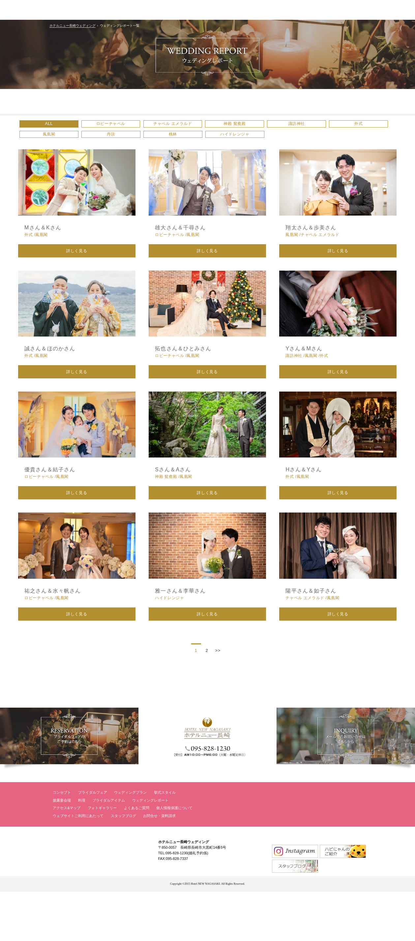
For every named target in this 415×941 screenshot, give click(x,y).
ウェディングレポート (150, 849)
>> (218, 699)
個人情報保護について (174, 857)
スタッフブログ (123, 865)
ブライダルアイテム (108, 849)
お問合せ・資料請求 (159, 865)
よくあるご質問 (136, 857)
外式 (53, 141)
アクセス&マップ (66, 857)
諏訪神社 (332, 126)
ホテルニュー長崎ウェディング (72, 25)
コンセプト (62, 841)
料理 (81, 849)
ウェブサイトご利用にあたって (78, 865)
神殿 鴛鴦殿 (263, 126)
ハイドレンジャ (332, 141)
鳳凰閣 (123, 141)
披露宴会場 (62, 849)
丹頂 (193, 141)
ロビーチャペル (122, 126)
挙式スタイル (165, 841)
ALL (53, 126)
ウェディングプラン (130, 841)
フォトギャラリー (102, 857)
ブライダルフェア (92, 841)
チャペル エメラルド (192, 126)
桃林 (262, 141)
